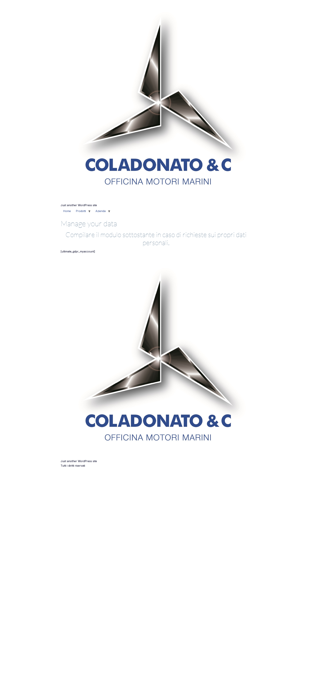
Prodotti (81, 211)
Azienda (100, 211)
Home (67, 211)
